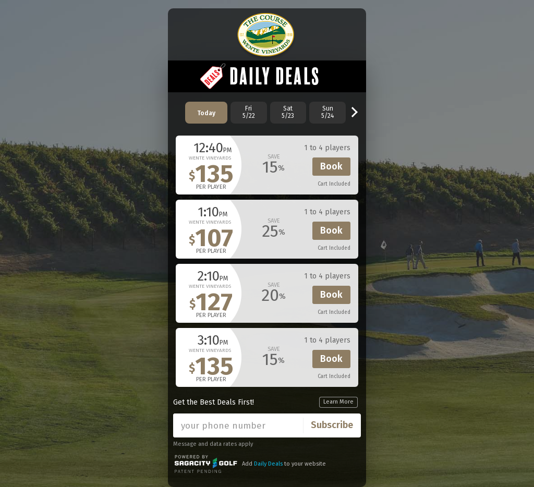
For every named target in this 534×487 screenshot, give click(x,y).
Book (331, 166)
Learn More (338, 401)
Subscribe (332, 425)
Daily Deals (268, 463)
